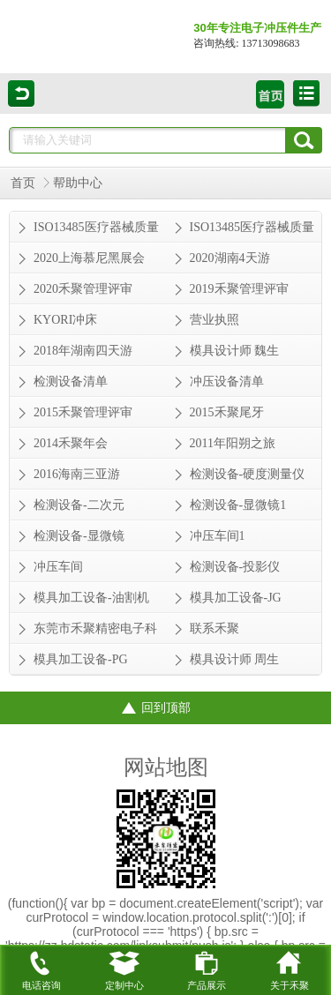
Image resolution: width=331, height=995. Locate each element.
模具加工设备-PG (81, 659)
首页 (23, 183)
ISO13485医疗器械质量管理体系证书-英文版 (96, 231)
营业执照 (214, 319)
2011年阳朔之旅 (232, 443)
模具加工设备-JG (236, 597)
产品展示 (206, 968)
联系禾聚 (214, 628)
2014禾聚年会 (71, 443)
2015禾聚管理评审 (83, 412)
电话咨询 (41, 968)
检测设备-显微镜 (79, 535)
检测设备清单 (71, 381)
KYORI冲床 (65, 319)
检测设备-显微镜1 (238, 505)
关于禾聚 (289, 968)
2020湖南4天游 (230, 258)
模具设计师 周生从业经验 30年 (235, 663)
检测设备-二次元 (79, 505)
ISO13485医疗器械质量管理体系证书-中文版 (252, 231)
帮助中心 (77, 183)
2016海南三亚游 (77, 474)
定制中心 (124, 968)
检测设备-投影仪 (235, 566)
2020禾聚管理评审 (83, 289)
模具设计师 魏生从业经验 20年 (235, 354)
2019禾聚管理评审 (239, 289)
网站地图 (166, 767)
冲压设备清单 (227, 381)
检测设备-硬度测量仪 (247, 474)
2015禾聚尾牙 (227, 412)
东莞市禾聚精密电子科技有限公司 (95, 632)
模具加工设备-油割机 (91, 597)
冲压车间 (58, 566)
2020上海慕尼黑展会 (89, 258)
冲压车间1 (217, 535)
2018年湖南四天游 (83, 350)
